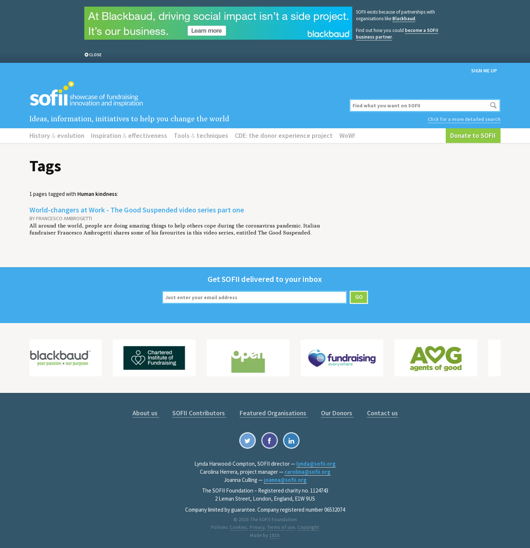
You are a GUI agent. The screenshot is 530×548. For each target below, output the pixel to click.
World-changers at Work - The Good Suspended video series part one (136, 209)
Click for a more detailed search (464, 119)
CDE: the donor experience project (284, 135)
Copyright (308, 527)
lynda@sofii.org (316, 463)
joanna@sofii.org (285, 479)
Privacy (257, 527)
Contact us (382, 413)
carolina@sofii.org (308, 471)
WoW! (347, 135)
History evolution (56, 135)
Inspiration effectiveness (129, 135)
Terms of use (281, 527)
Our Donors (337, 413)
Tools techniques (201, 135)
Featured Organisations (274, 413)
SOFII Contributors (199, 413)
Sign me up (484, 70)
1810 (274, 535)
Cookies (238, 527)
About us (145, 413)
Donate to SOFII (473, 135)
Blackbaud (403, 18)
